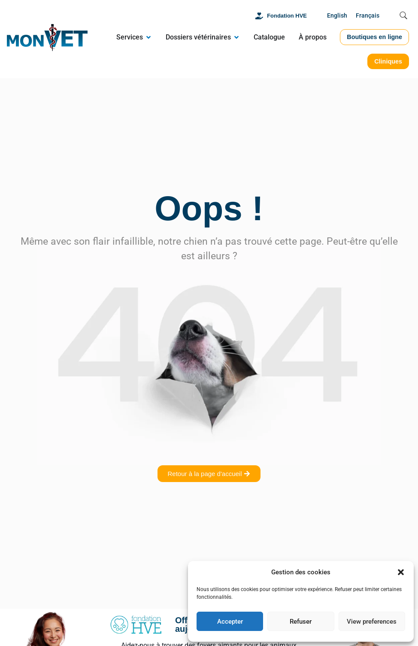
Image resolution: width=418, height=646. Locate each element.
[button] (401, 572)
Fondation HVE (287, 15)
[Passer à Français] (367, 16)
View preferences (372, 621)
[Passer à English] (337, 16)
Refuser (301, 621)
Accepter (230, 621)
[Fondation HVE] (259, 16)
